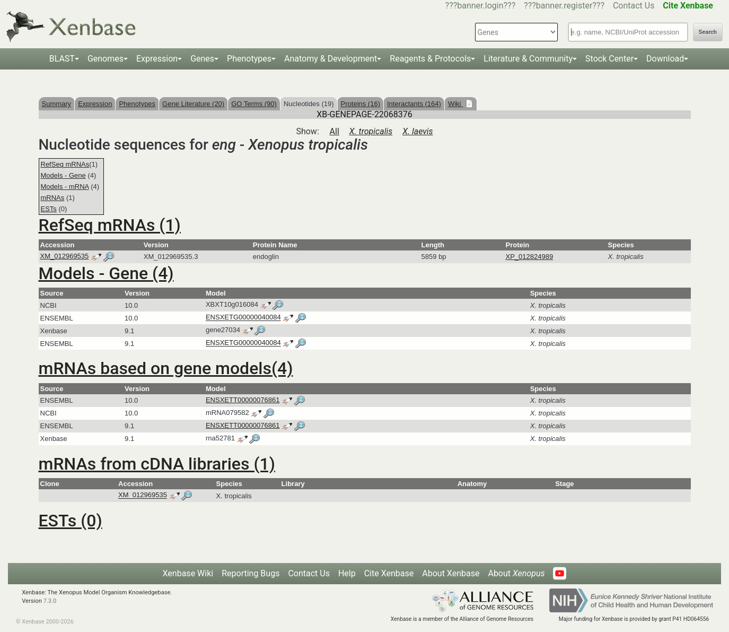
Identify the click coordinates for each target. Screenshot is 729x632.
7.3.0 (50, 601)
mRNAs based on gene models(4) (166, 368)
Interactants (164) (414, 104)
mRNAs (53, 198)
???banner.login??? (480, 6)
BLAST (62, 59)
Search (708, 32)
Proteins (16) (360, 104)
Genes (202, 59)
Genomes (105, 59)
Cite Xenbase (389, 573)
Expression (157, 59)
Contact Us (634, 6)
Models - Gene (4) (106, 273)
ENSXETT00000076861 (242, 400)
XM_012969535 (64, 256)
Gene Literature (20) (193, 104)
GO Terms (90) (254, 104)
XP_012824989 (530, 257)
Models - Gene (63, 175)
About (516, 573)
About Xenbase (450, 573)
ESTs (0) (70, 520)
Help (347, 573)
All (334, 131)
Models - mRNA (65, 187)
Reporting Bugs (250, 573)
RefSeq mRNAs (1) (110, 225)
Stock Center (609, 59)
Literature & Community (528, 59)
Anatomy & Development (330, 59)
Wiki (455, 104)
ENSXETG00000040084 (243, 318)
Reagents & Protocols (430, 59)
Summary (57, 104)
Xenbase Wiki (188, 573)
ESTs (49, 209)
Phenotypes (249, 59)
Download (665, 59)
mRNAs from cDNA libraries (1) (157, 464)
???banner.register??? (564, 6)
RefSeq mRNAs (65, 164)
